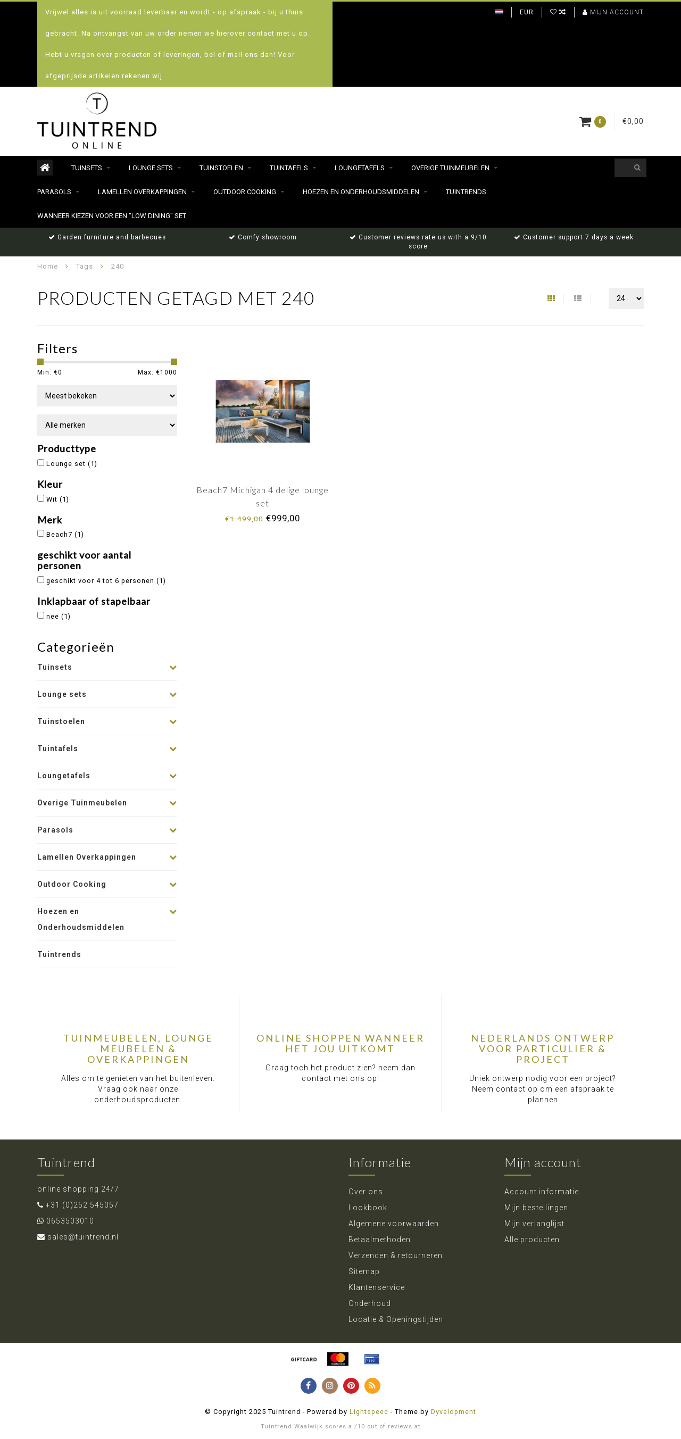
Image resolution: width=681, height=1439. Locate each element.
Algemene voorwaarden (393, 1223)
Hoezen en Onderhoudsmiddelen (361, 192)
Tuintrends (466, 192)
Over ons (365, 1191)
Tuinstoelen (221, 168)
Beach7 (65, 534)
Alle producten (532, 1239)
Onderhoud (369, 1303)
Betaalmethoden (379, 1239)
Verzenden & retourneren (395, 1255)
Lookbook (367, 1207)
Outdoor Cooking (244, 192)
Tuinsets (86, 168)
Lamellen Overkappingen (142, 192)
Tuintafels (289, 168)
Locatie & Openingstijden (395, 1319)
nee (58, 616)
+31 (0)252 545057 (82, 1205)
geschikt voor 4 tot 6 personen (106, 581)
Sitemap (364, 1271)
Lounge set (71, 464)
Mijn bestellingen (536, 1207)
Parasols (54, 192)
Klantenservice (376, 1287)
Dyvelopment (453, 1412)
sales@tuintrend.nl (83, 1237)
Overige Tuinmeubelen (450, 168)
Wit (57, 499)
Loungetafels (360, 168)
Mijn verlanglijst (534, 1223)
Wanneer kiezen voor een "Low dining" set (111, 216)
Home (47, 266)
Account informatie (541, 1191)
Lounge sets (151, 168)
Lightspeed (369, 1412)
